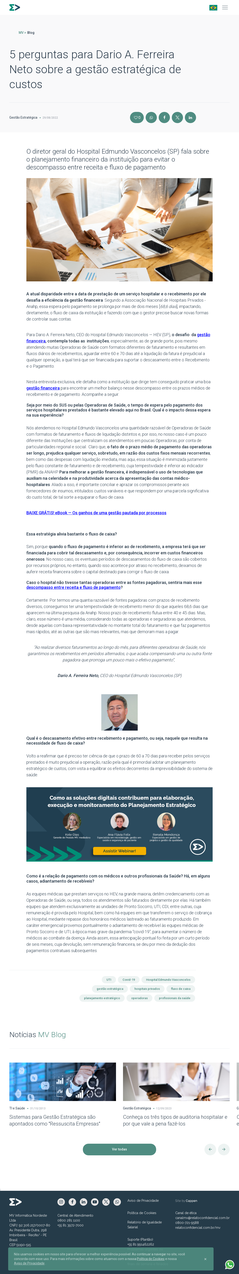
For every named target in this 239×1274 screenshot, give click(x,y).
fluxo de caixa (180, 989)
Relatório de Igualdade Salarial (144, 1224)
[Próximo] (224, 1149)
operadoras (139, 998)
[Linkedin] (190, 117)
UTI (108, 979)
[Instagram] (151, 117)
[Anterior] (210, 1149)
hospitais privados (147, 989)
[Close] (205, 1259)
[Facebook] (164, 117)
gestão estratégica (110, 989)
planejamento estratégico (102, 998)
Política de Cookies (141, 1213)
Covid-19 (129, 979)
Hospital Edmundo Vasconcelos (168, 979)
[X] (177, 117)
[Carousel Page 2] (4, 1050)
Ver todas (119, 1149)
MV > (22, 33)
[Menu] (225, 7)
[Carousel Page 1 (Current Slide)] (1, 1050)
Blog (31, 33)
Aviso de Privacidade (143, 1200)
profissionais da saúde (174, 998)
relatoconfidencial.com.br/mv (197, 1227)
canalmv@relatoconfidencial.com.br (202, 1218)
